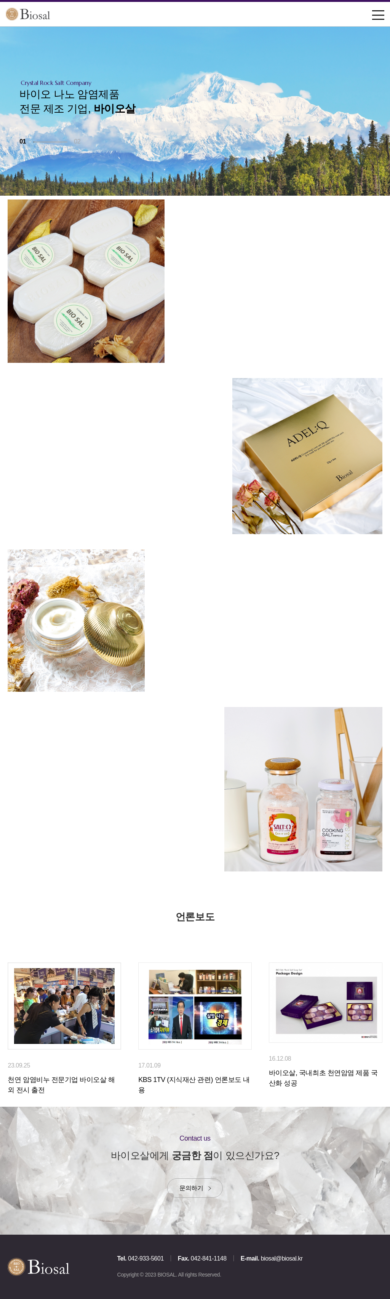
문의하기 (191, 1188)
